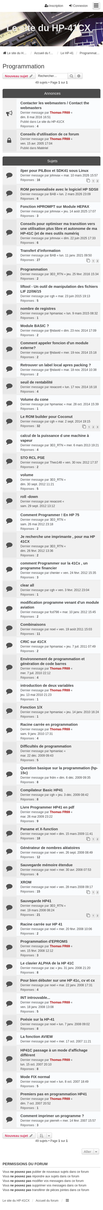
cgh (52, 296)
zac (52, 968)
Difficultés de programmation (45, 746)
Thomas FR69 (60, 112)
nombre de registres (38, 309)
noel (53, 629)
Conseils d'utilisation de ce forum (49, 134)
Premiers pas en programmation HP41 (53, 1094)
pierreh (54, 1120)
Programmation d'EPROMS (44, 941)
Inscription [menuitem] (54, 6)
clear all (27, 585)
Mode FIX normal (35, 1077)
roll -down (29, 497)
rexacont (55, 387)
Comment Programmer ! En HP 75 (49, 515)
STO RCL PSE (32, 458)
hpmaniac (56, 313)
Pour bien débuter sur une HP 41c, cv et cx (57, 980)
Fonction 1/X (31, 707)
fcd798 (54, 612)
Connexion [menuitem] (78, 6)
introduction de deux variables (47, 685)
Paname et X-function (39, 829)
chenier (55, 573)
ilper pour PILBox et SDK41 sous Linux (54, 171)
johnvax (55, 175)
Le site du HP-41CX (48, 28)
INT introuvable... (35, 998)
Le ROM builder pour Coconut (46, 417)
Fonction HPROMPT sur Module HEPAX (54, 207)
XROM (25, 882)
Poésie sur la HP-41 (37, 1019)
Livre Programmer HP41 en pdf (47, 807)
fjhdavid (55, 330)
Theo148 (56, 462)
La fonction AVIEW (36, 1037)
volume (26, 475)
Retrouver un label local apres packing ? (55, 365)
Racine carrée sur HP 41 (41, 924)
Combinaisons (33, 624)
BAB (53, 194)
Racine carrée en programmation (49, 724)
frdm (53, 777)
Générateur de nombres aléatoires (50, 848)
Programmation (23, 66)
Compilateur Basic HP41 (41, 790)
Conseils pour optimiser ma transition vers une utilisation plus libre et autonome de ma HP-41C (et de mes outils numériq (58, 228)
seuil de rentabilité (36, 382)
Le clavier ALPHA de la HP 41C (47, 963)
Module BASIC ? (34, 326)
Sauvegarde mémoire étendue (46, 865)
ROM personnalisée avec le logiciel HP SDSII (59, 189)
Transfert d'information (40, 251)
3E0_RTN (56, 274)
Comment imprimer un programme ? (52, 1116)
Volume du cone (34, 399)
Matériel (42, 148)
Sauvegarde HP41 (36, 901)
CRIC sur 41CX (33, 642)
